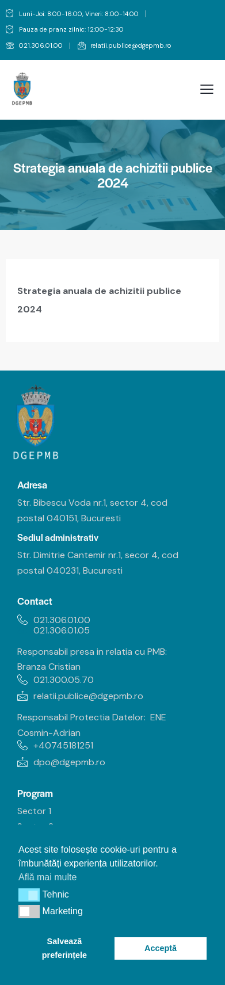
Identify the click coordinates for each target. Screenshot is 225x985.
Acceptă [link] (160, 948)
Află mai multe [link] (47, 877)
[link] (34, 46)
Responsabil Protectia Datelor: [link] (81, 717)
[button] (29, 894)
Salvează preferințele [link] (64, 948)
